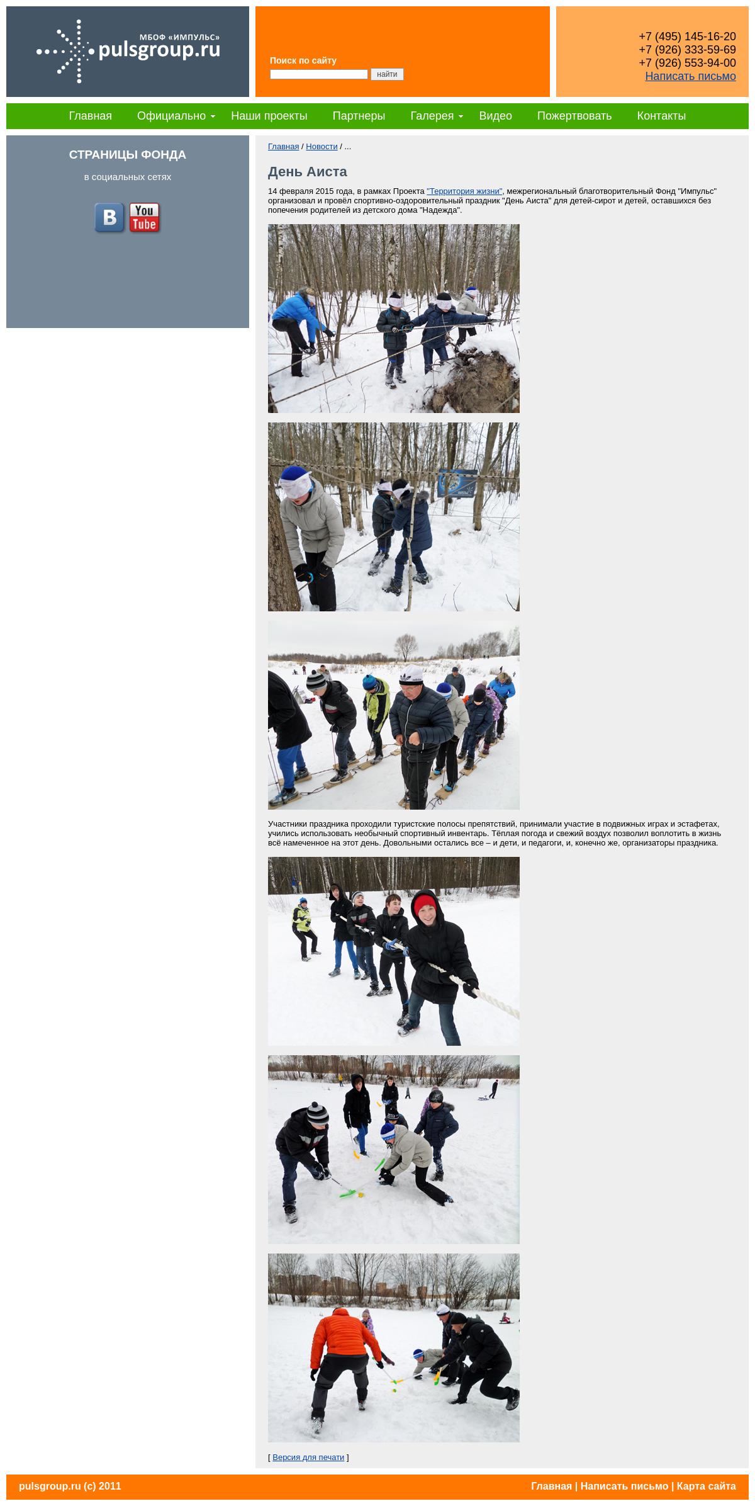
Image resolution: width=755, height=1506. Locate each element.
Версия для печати (308, 1457)
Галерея (432, 116)
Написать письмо (690, 76)
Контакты (661, 116)
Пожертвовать (574, 116)
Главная (91, 116)
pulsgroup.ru (50, 1486)
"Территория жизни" (464, 191)
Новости (321, 146)
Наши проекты (269, 116)
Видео (495, 116)
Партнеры (359, 116)
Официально (171, 116)
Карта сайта (706, 1486)
